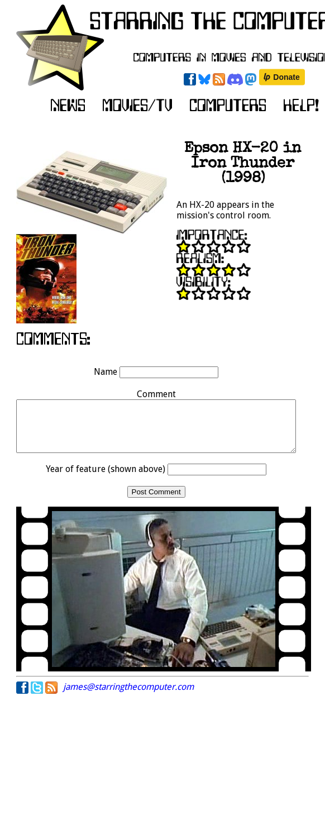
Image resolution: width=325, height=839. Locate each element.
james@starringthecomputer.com (128, 697)
